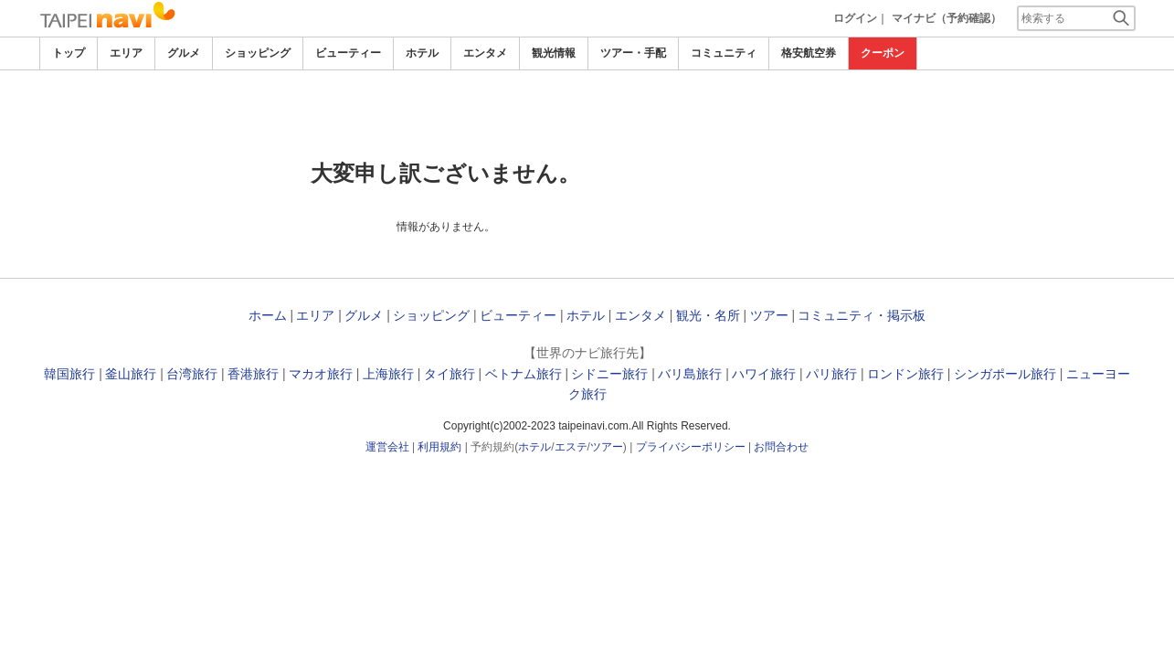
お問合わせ (781, 446)
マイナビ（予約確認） (946, 18)
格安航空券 (808, 53)
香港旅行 (253, 373)
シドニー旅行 (609, 373)
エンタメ (485, 53)
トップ (68, 53)
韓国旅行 (69, 373)
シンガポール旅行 (1005, 373)
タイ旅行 (449, 373)
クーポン (882, 53)
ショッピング (258, 53)
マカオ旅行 (321, 373)
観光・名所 (708, 315)
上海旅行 (388, 373)
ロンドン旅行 (905, 373)
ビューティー (348, 53)
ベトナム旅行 (523, 373)
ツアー (769, 315)
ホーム (268, 315)
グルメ (183, 53)
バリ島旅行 (690, 373)
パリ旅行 (831, 373)
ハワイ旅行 (764, 373)
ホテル (422, 53)
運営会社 (387, 446)
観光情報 (554, 53)
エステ (571, 446)
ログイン (855, 18)
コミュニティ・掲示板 (861, 315)
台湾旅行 (191, 373)
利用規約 (439, 446)
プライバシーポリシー (691, 446)
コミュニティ (723, 53)
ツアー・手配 (633, 53)
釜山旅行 (130, 373)
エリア (126, 53)
